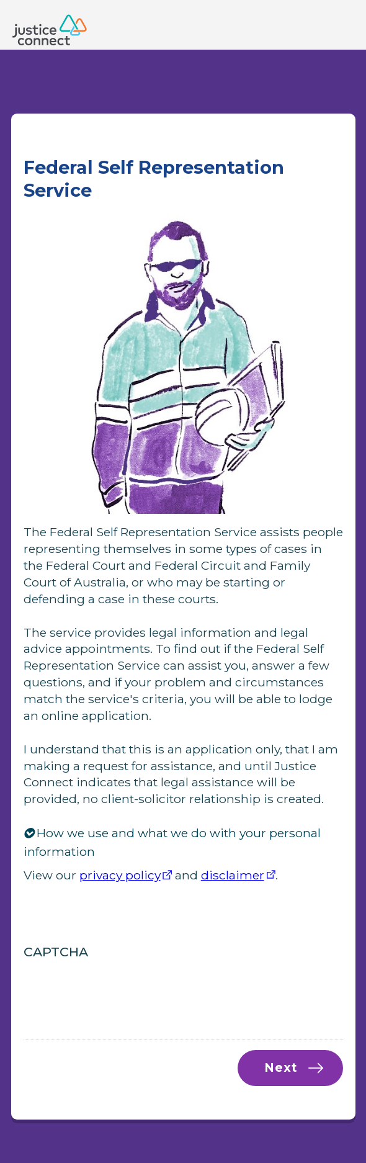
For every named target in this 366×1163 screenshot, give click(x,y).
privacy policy (120, 875)
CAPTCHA (56, 951)
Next (280, 1067)
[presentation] (118, 990)
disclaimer (232, 875)
